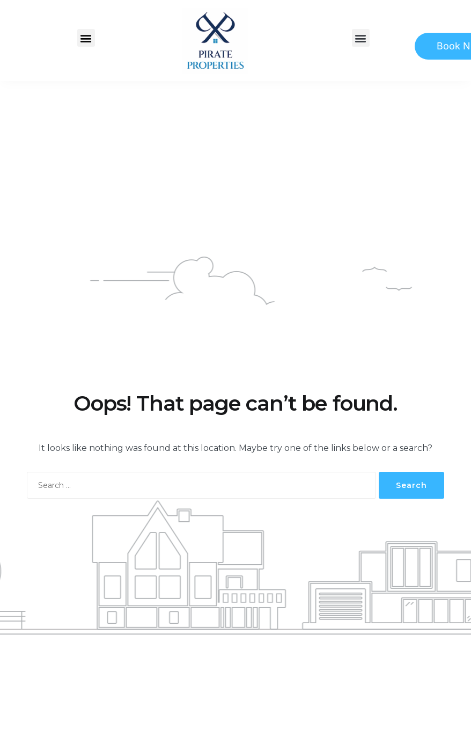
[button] (86, 38)
